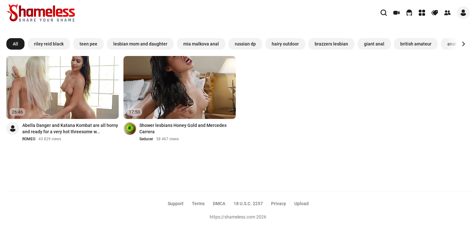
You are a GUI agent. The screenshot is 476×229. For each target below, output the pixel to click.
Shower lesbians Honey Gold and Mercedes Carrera (183, 128)
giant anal (374, 43)
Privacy (278, 203)
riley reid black (49, 43)
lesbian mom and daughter (140, 43)
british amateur (415, 43)
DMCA (219, 203)
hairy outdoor (285, 43)
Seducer (146, 139)
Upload (301, 203)
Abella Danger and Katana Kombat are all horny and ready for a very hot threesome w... (70, 128)
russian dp (245, 43)
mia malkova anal (201, 43)
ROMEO (28, 139)
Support (176, 203)
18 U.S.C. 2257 (248, 203)
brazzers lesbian (331, 43)
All (15, 43)
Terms (198, 203)
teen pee (88, 43)
